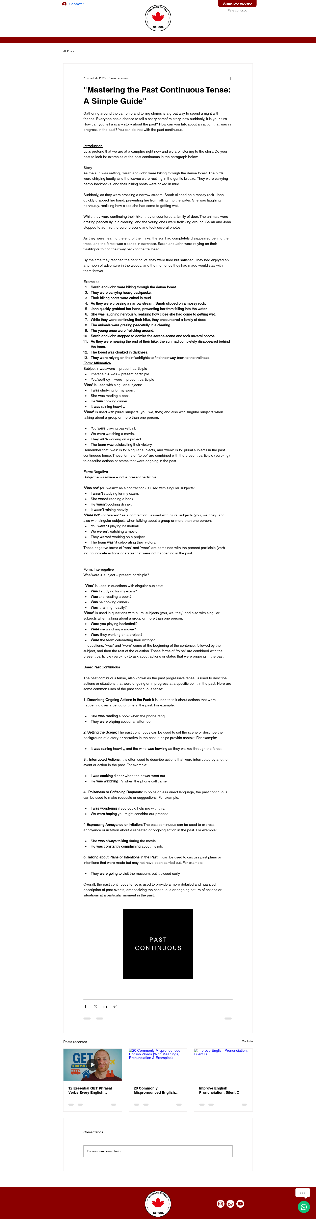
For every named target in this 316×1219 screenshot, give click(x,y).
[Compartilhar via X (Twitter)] (95, 1006)
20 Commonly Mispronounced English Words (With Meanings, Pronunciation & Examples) (157, 1090)
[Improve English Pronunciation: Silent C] (223, 1065)
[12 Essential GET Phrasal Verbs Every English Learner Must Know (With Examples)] (92, 1065)
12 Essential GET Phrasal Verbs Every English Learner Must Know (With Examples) (90, 1090)
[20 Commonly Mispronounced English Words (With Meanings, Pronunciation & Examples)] (158, 1065)
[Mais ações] (230, 78)
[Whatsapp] (230, 1204)
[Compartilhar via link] (115, 1006)
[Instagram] (221, 1204)
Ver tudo (247, 1041)
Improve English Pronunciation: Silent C (219, 1090)
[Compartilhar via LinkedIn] (105, 1006)
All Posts (68, 51)
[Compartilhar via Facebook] (85, 1006)
